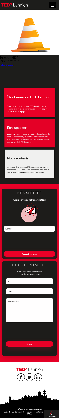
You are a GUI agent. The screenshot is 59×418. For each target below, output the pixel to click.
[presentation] (25, 245)
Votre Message (34, 310)
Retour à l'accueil (7, 65)
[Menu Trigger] (52, 5)
